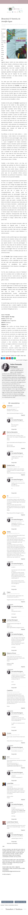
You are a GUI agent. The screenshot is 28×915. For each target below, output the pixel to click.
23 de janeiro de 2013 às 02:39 (13, 654)
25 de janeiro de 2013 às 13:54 (18, 749)
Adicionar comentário (12, 843)
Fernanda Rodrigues (17, 420)
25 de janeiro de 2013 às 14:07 (18, 805)
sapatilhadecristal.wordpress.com (14, 766)
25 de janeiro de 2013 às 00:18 (18, 421)
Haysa (8, 592)
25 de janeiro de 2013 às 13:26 (18, 521)
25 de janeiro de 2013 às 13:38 (18, 635)
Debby (9, 532)
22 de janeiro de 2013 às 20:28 (13, 497)
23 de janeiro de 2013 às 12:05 (13, 734)
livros (25, 24)
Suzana (9, 733)
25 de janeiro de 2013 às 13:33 (18, 608)
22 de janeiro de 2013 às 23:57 (13, 621)
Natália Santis (11, 465)
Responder (23, 415)
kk (7, 496)
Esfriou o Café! (10, 663)
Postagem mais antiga (20, 901)
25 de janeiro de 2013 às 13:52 (18, 714)
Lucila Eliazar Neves (12, 822)
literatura (21, 24)
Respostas (10, 418)
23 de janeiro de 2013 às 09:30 (13, 692)
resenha (3, 26)
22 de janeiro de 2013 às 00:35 (13, 407)
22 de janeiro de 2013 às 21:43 (13, 593)
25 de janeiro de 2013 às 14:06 (18, 774)
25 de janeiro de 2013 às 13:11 (18, 481)
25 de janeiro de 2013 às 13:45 (18, 673)
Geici (8, 757)
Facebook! (9, 664)
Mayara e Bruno (11, 653)
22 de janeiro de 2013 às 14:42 (13, 466)
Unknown (9, 406)
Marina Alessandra (12, 432)
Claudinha (10, 690)
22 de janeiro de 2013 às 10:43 (13, 433)
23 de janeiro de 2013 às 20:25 (13, 758)
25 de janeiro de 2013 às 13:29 (18, 565)
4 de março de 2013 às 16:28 (13, 823)
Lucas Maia (10, 783)
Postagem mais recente (7, 901)
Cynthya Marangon (12, 620)
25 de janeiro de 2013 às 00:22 (18, 454)
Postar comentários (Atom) (11, 905)
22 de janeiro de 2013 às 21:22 (13, 533)
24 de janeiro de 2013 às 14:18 (13, 784)
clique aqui (23, 355)
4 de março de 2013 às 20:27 (17, 836)
